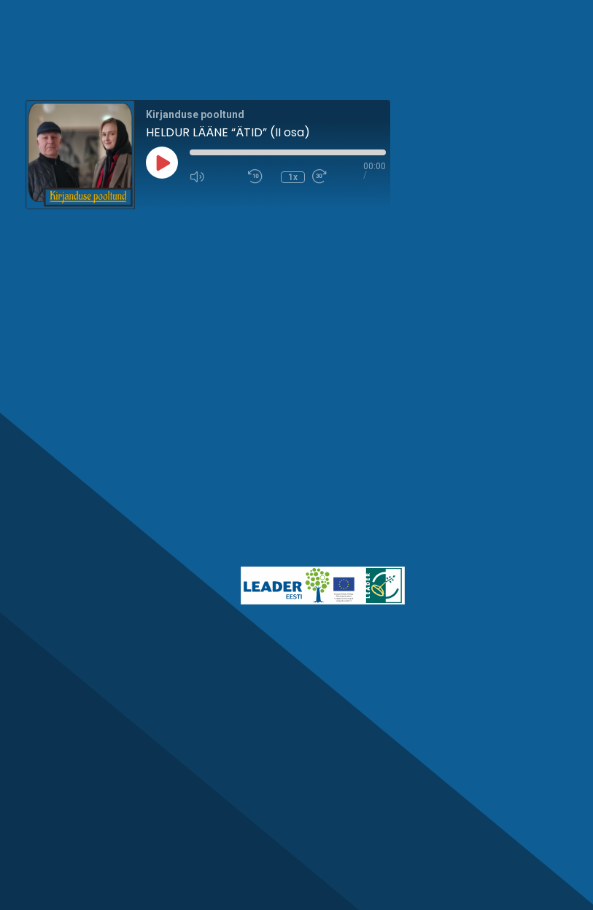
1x (293, 177)
